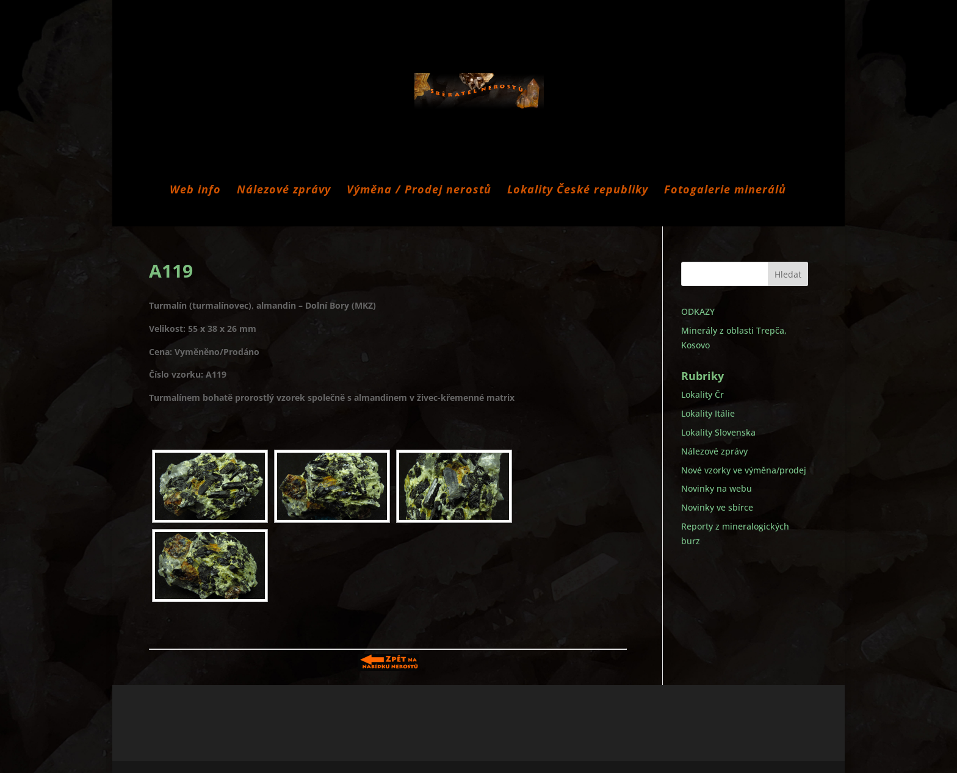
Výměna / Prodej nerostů (419, 190)
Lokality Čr (702, 394)
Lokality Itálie (708, 413)
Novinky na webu (716, 488)
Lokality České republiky (577, 190)
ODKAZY (698, 311)
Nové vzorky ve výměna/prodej (743, 470)
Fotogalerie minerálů (725, 190)
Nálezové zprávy (284, 190)
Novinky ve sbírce (717, 507)
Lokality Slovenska (718, 432)
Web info (195, 190)
